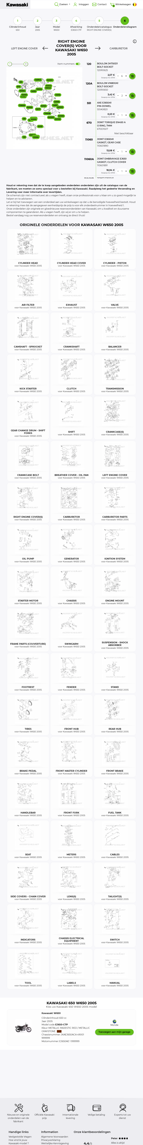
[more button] (126, 76)
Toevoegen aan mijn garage (114, 1032)
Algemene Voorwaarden (54, 1136)
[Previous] (45, 48)
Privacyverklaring (50, 1140)
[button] (135, 41)
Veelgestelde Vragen (20, 1136)
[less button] (118, 76)
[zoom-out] (10, 64)
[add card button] (132, 76)
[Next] (98, 48)
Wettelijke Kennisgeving (55, 1143)
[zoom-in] (26, 64)
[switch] (78, 64)
